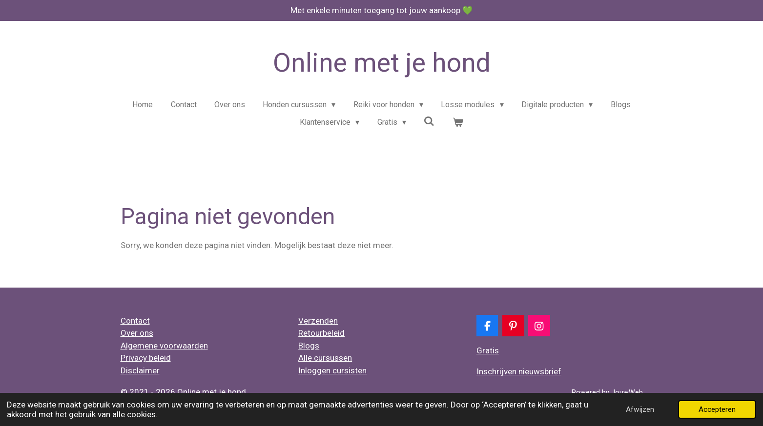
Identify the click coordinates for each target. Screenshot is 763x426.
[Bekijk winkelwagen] (458, 122)
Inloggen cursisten (332, 370)
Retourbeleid (321, 333)
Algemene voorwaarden (164, 345)
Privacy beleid (146, 358)
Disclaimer (140, 370)
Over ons (137, 333)
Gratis (487, 350)
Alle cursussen (325, 358)
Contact (135, 321)
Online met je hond (382, 62)
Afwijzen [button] (640, 409)
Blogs (308, 345)
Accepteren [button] (717, 409)
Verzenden (318, 321)
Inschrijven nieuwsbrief (518, 371)
